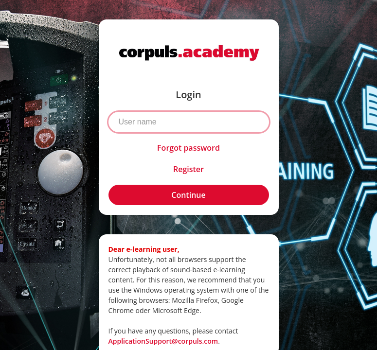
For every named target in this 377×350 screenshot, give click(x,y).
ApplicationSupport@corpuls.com (163, 341)
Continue (188, 195)
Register (188, 169)
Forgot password (188, 147)
